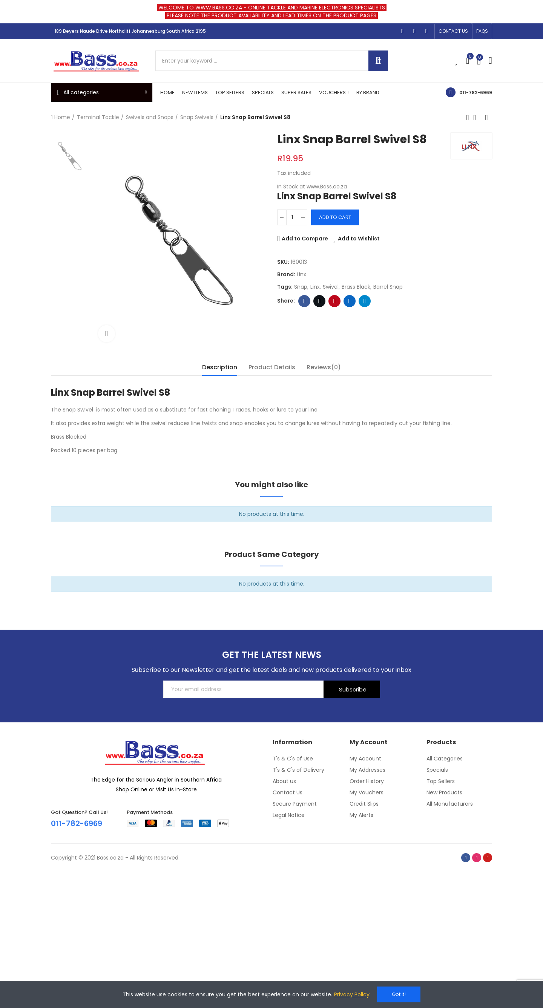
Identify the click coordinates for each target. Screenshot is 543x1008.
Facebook (304, 301)
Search (378, 60)
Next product (486, 117)
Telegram (365, 301)
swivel (331, 287)
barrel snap (388, 287)
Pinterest (334, 301)
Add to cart (335, 217)
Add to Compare (305, 238)
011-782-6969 (475, 92)
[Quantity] (292, 217)
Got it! (399, 994)
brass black (356, 287)
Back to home (477, 117)
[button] (453, 31)
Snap (300, 287)
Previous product (467, 117)
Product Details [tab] (271, 367)
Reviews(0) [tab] (324, 367)
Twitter (319, 301)
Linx (301, 274)
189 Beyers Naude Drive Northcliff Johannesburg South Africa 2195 (130, 31)
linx (315, 287)
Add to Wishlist (359, 238)
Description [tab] (219, 367)
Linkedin (349, 301)
